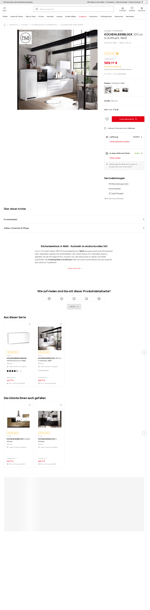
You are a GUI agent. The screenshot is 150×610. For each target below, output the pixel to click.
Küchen (41, 16)
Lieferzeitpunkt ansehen (120, 142)
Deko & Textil (31, 16)
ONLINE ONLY (110, 53)
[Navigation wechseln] (4, 9)
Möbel (5, 16)
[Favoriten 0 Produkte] (132, 9)
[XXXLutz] (20, 9)
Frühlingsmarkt (106, 16)
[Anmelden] (122, 9)
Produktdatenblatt (43, 370)
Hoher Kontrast (137, 2)
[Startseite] (5, 25)
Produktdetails (10, 219)
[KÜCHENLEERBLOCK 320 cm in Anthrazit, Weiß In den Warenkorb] (128, 119)
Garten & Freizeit (16, 16)
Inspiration (93, 16)
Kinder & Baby (70, 16)
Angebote (83, 16)
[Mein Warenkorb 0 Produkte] (141, 9)
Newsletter (130, 16)
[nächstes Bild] (144, 352)
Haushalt (50, 16)
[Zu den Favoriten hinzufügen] (107, 119)
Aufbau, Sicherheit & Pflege (16, 228)
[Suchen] (37, 9)
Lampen (59, 16)
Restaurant (119, 16)
